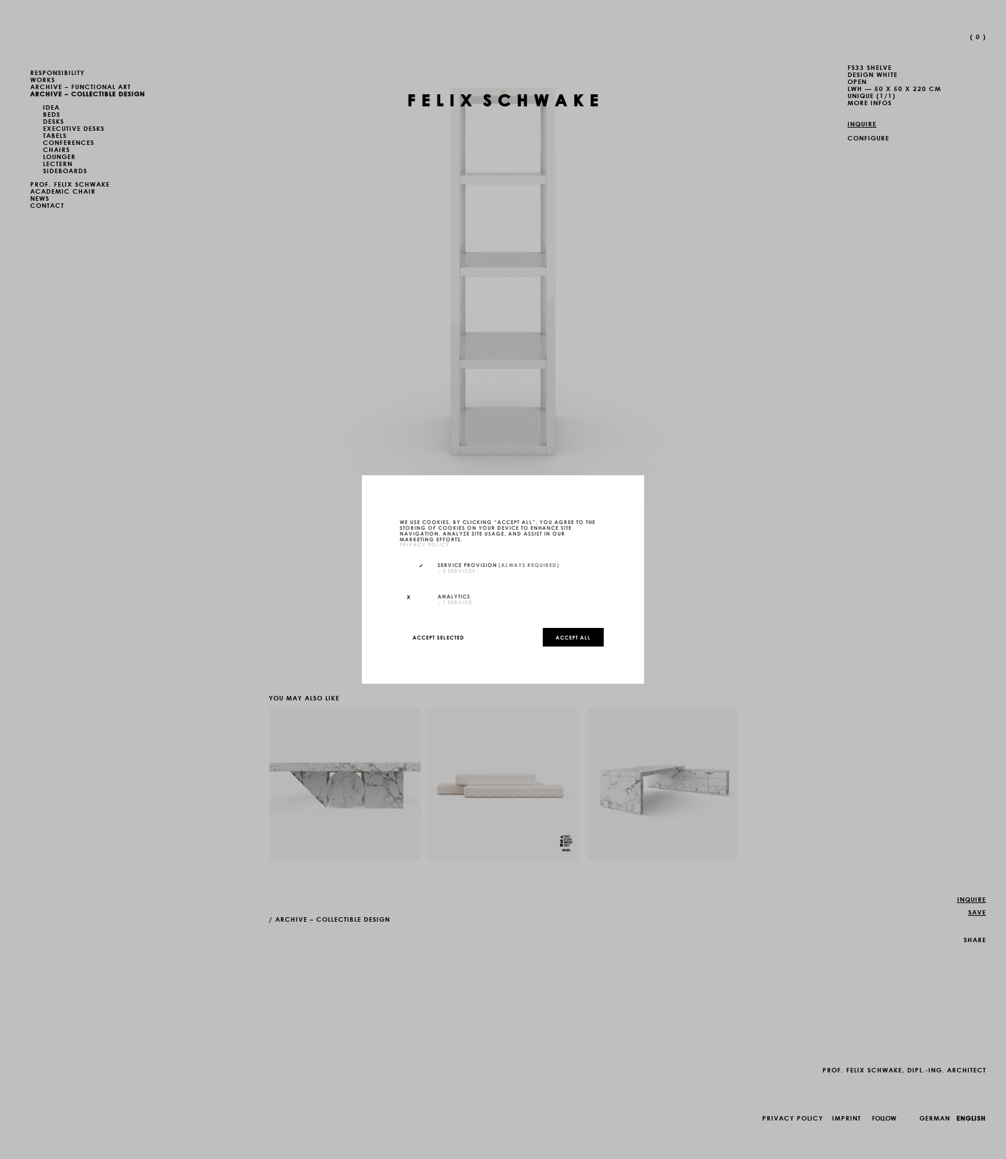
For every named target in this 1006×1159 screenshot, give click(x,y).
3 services (456, 570)
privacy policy (425, 544)
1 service (455, 601)
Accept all (573, 637)
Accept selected (439, 637)
